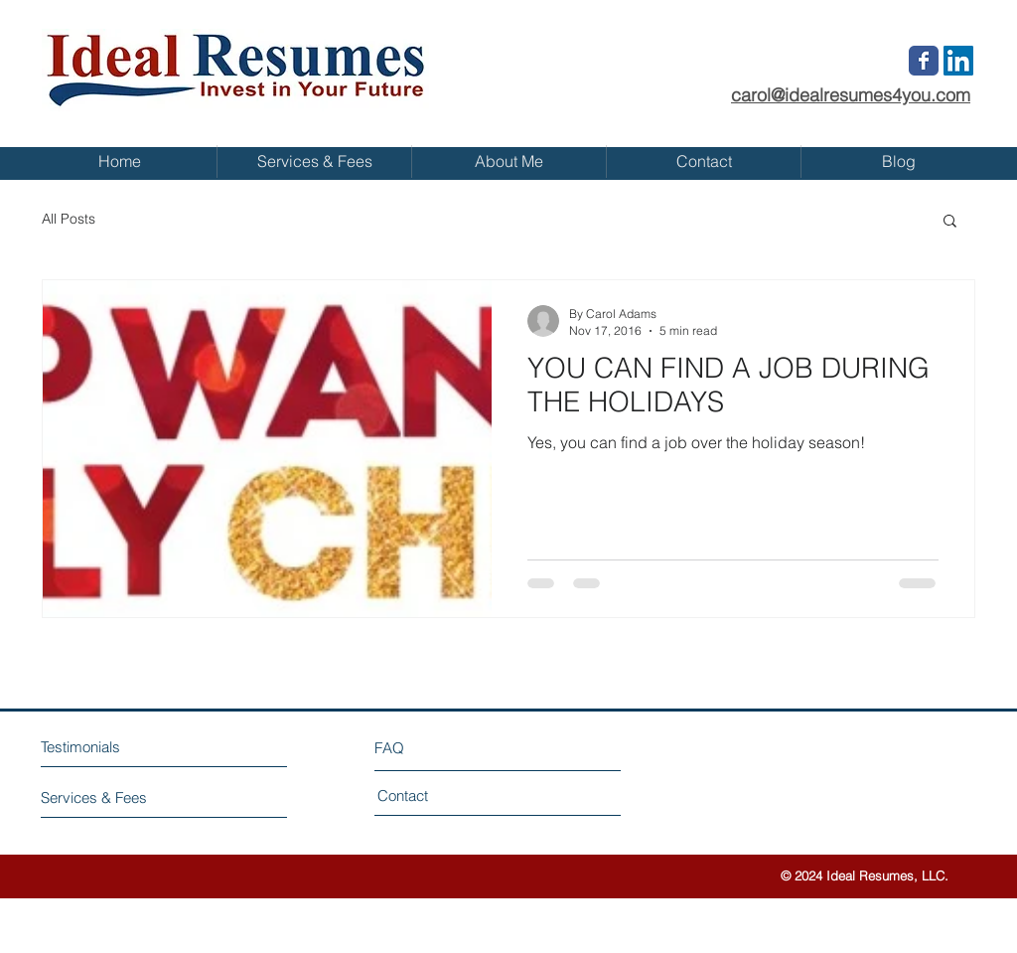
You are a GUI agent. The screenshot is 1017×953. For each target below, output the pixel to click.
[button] (950, 222)
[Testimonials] (127, 746)
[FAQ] (431, 747)
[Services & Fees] (116, 797)
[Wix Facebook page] (924, 61)
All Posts (68, 219)
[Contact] (452, 795)
